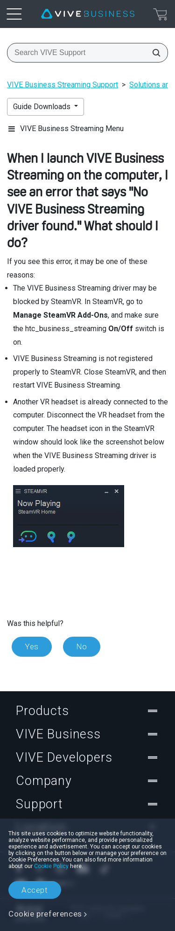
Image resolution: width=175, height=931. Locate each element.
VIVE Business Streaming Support (62, 84)
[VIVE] (87, 14)
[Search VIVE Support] (154, 52)
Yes (32, 646)
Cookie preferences (45, 913)
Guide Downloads (42, 106)
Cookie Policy (51, 866)
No (81, 646)
